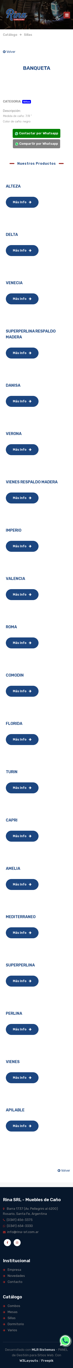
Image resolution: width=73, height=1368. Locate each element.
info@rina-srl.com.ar (21, 1232)
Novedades (14, 1276)
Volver (9, 52)
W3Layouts (28, 1361)
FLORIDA (14, 723)
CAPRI (12, 820)
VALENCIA (15, 578)
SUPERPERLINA (20, 965)
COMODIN (15, 675)
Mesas (10, 1312)
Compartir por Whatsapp (36, 144)
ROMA (11, 627)
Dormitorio (13, 1324)
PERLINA (14, 1013)
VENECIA (14, 282)
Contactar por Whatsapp (36, 133)
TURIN (12, 771)
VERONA (14, 433)
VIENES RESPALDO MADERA (32, 482)
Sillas (28, 35)
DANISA (13, 385)
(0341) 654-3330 (18, 1226)
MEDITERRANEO (21, 916)
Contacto (12, 1282)
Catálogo (10, 35)
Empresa (12, 1270)
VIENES (13, 1061)
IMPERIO (13, 530)
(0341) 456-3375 (18, 1220)
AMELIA (13, 868)
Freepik (47, 1361)
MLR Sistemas (43, 1350)
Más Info (22, 202)
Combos (11, 1306)
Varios (10, 1330)
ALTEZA (13, 186)
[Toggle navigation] (66, 15)
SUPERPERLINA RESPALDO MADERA (31, 334)
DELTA (12, 234)
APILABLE (15, 1110)
